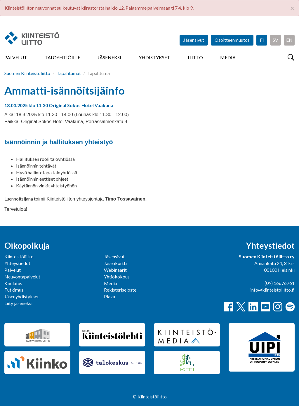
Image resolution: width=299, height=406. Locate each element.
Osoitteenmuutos (232, 40)
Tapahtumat (69, 73)
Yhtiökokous (117, 276)
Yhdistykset (154, 57)
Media (228, 57)
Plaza (109, 296)
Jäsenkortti (115, 263)
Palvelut (15, 57)
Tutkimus (13, 289)
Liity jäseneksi (18, 303)
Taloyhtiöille (62, 57)
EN (289, 40)
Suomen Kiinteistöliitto (27, 73)
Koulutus (13, 283)
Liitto (195, 57)
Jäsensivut (193, 40)
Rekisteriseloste (120, 289)
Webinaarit (115, 270)
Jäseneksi (109, 57)
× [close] (292, 8)
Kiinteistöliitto (19, 256)
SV (275, 40)
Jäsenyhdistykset (21, 296)
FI (262, 40)
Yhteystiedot (17, 263)
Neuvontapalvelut (22, 276)
